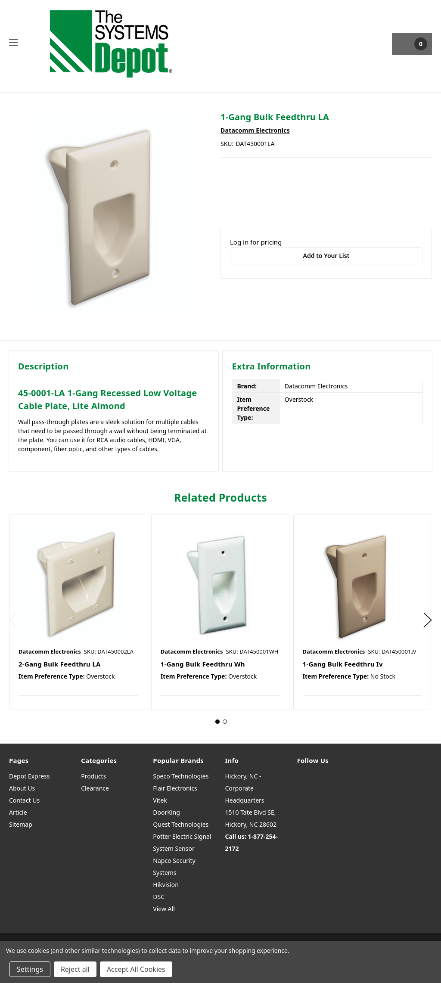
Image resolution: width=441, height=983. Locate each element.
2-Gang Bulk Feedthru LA (60, 664)
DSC (159, 897)
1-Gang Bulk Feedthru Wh (203, 664)
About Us (22, 788)
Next (427, 620)
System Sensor (173, 848)
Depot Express (29, 776)
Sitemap (20, 824)
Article (18, 812)
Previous (13, 620)
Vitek (160, 800)
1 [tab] (217, 721)
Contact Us (24, 800)
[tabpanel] (78, 612)
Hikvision (166, 885)
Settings (30, 969)
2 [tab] (225, 721)
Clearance (95, 788)
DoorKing (166, 812)
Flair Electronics (175, 788)
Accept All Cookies (136, 969)
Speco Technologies (180, 776)
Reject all (75, 969)
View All (163, 909)
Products (93, 776)
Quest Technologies (180, 824)
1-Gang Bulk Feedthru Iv (343, 664)
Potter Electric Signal (182, 836)
